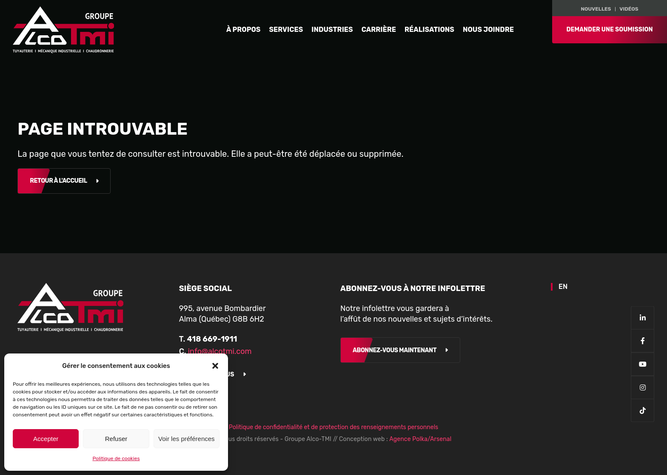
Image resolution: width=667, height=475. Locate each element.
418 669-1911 (212, 339)
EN (563, 287)
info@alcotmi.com (220, 351)
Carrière (379, 29)
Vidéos (628, 8)
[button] (215, 366)
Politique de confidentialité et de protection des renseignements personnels (333, 427)
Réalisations (429, 29)
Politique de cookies (116, 458)
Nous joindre (488, 29)
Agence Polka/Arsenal (420, 439)
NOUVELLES (596, 8)
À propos (243, 29)
